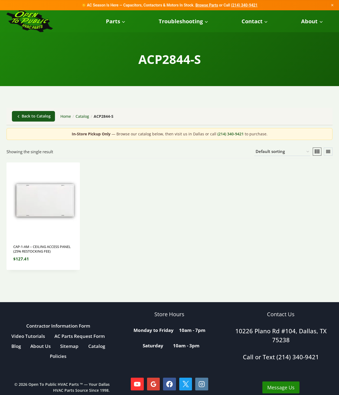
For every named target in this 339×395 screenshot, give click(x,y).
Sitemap (69, 346)
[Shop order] (282, 152)
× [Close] (332, 5)
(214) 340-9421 (244, 5)
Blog (16, 346)
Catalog (82, 116)
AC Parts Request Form (79, 336)
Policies (58, 356)
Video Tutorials (28, 336)
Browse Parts (206, 5)
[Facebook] (169, 384)
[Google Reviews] (153, 384)
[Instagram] (201, 384)
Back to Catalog (33, 116)
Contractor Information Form (58, 326)
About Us (40, 346)
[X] (185, 384)
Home (65, 116)
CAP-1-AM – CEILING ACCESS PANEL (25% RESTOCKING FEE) (42, 249)
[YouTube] (137, 384)
